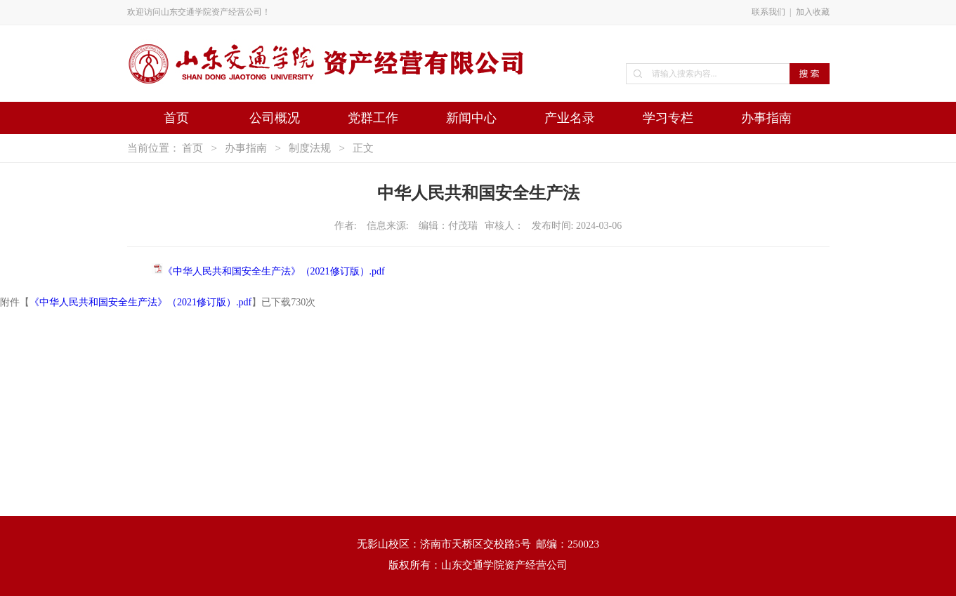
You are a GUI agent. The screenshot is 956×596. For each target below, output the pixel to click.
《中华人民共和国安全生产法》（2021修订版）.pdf (274, 271)
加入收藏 (813, 12)
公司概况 (274, 118)
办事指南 (766, 118)
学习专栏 (668, 118)
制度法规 (310, 148)
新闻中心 (471, 118)
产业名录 (569, 118)
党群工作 (373, 118)
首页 (176, 118)
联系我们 (768, 12)
